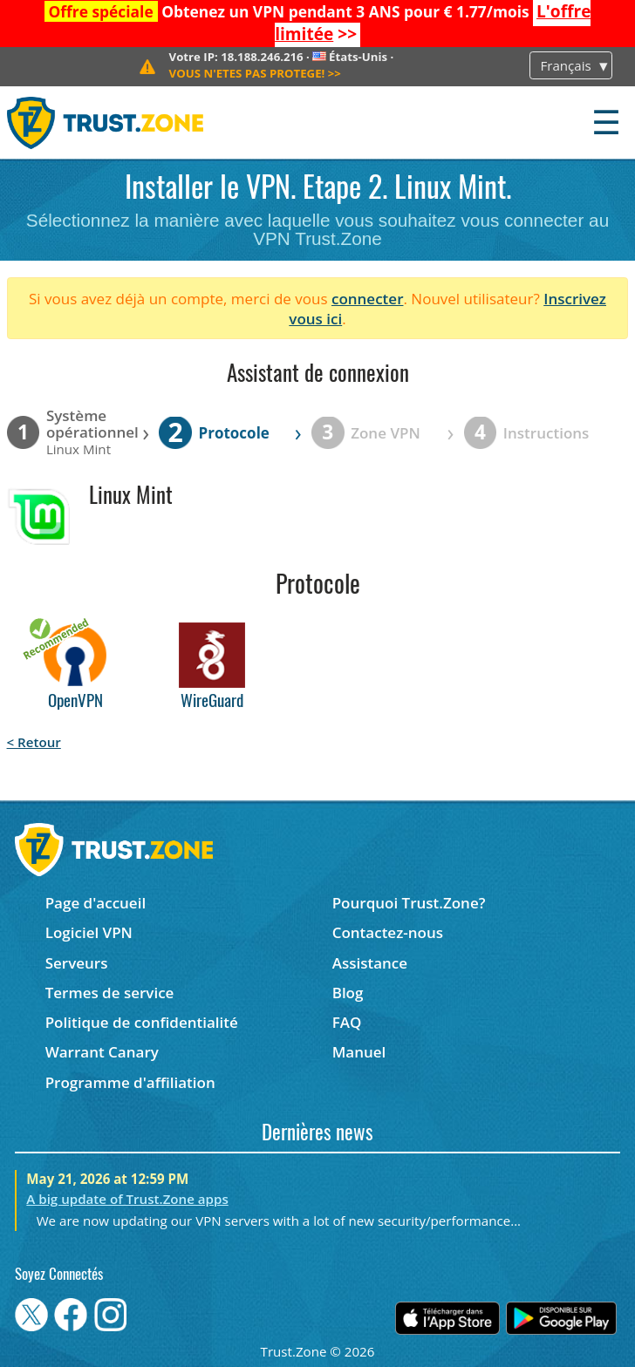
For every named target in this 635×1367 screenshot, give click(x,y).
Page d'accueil (95, 903)
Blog (348, 993)
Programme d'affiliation (130, 1082)
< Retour (34, 742)
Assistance (369, 963)
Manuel (359, 1052)
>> (255, 73)
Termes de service (109, 993)
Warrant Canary (102, 1052)
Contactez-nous (387, 932)
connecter (367, 299)
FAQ (347, 1022)
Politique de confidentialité (141, 1022)
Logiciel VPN (89, 932)
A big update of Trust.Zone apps (127, 1198)
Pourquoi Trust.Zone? (409, 903)
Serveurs (76, 963)
